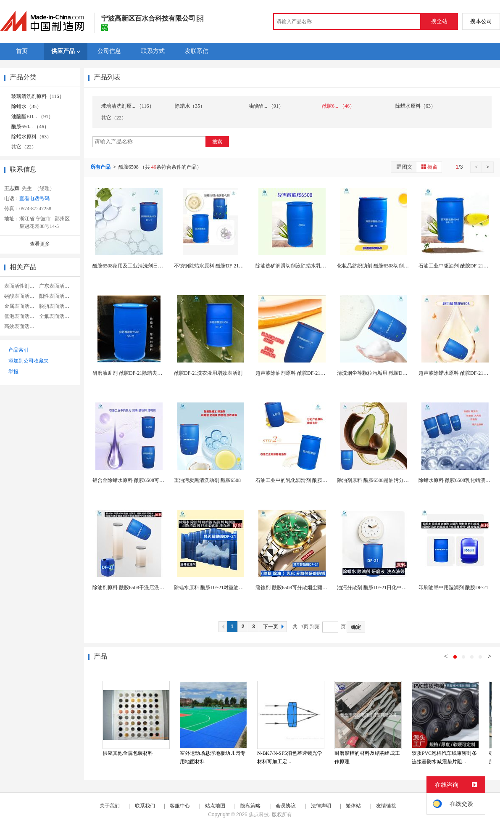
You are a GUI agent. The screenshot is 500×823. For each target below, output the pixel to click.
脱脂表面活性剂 (56, 306)
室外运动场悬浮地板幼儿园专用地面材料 (212, 757)
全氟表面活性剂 (56, 316)
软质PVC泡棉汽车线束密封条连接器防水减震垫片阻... (444, 757)
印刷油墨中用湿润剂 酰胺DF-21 (453, 587)
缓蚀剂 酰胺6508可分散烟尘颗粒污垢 (296, 587)
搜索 (217, 142)
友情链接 (386, 806)
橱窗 (429, 167)
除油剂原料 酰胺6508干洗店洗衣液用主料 (138, 587)
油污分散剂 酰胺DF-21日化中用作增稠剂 (382, 587)
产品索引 (18, 350)
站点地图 (215, 806)
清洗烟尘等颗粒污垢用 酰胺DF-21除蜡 (379, 373)
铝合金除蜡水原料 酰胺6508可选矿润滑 (135, 480)
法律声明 (321, 806)
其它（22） (24, 147)
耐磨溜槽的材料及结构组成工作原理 (367, 757)
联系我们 (145, 806)
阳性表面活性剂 (56, 296)
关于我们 (110, 806)
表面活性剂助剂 (21, 286)
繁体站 (353, 806)
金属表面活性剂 (21, 306)
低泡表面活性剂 (21, 316)
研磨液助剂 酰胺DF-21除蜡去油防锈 (132, 373)
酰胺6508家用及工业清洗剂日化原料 (132, 266)
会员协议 (286, 806)
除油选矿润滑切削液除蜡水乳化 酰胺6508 (301, 266)
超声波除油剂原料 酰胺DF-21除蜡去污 (297, 373)
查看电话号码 (34, 198)
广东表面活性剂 (56, 286)
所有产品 (101, 167)
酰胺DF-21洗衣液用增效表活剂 (208, 373)
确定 (356, 627)
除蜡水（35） (26, 106)
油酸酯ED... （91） (32, 116)
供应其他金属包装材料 (128, 753)
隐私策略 (250, 806)
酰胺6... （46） (338, 106)
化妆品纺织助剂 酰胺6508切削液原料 (378, 266)
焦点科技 (259, 815)
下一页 (274, 627)
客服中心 (180, 806)
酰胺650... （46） (30, 127)
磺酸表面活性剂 (21, 296)
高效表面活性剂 (21, 326)
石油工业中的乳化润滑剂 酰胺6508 (293, 480)
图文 (403, 167)
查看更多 (40, 244)
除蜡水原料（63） (31, 137)
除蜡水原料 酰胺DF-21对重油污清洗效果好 (221, 587)
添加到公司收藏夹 (28, 361)
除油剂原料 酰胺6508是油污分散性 (375, 480)
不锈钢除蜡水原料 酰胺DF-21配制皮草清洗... (223, 266)
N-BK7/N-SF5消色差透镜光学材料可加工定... (289, 757)
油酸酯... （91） (266, 106)
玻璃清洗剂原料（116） (37, 96)
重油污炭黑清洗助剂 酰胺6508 (207, 480)
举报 (13, 372)
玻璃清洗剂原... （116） (127, 106)
